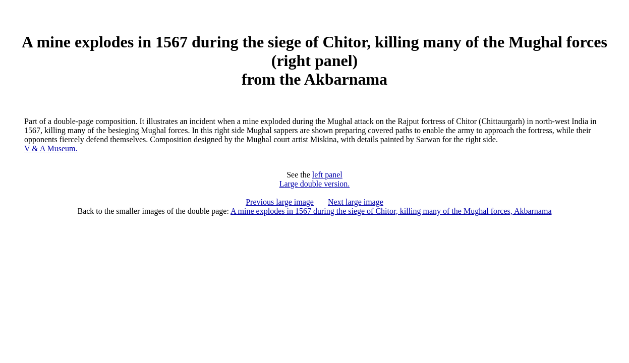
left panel (327, 174)
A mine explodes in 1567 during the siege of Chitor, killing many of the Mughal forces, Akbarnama (391, 211)
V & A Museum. (51, 148)
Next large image (355, 202)
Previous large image (280, 202)
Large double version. (314, 183)
